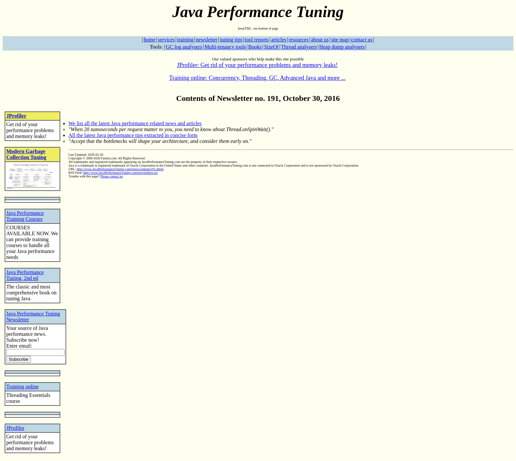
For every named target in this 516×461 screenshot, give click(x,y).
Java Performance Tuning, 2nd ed (25, 275)
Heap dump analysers (342, 47)
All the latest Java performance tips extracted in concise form (132, 135)
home (150, 39)
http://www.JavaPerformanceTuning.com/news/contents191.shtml (120, 169)
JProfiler (16, 116)
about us (320, 39)
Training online (22, 386)
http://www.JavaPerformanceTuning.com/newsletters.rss (120, 172)
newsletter (207, 39)
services (166, 39)
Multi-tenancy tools (225, 47)
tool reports (257, 39)
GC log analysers (184, 47)
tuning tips (231, 39)
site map (340, 39)
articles (278, 39)
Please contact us (111, 176)
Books (255, 47)
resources (298, 39)
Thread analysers (299, 47)
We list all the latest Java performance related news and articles (135, 123)
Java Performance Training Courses (25, 216)
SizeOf (271, 47)
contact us (361, 39)
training (185, 39)
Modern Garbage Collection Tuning (26, 154)
